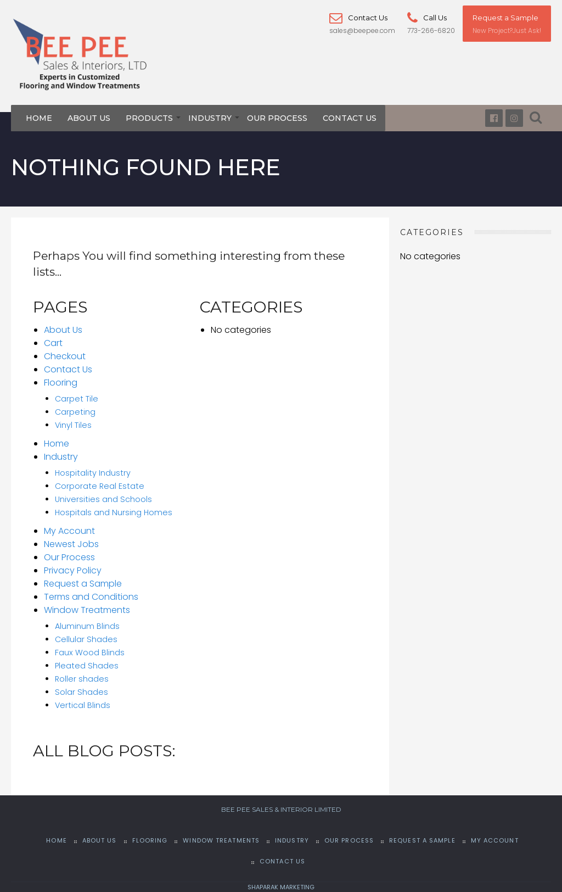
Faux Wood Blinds (90, 652)
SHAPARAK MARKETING (281, 887)
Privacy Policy (73, 570)
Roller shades (82, 678)
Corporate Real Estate (99, 486)
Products (149, 118)
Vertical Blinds (82, 705)
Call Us (427, 17)
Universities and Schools (103, 499)
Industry (210, 118)
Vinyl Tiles (73, 425)
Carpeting (75, 411)
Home (39, 118)
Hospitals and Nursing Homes (113, 512)
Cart (53, 343)
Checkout (65, 356)
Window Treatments (87, 610)
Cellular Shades (86, 639)
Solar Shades (81, 692)
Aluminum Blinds (87, 626)
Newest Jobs (71, 544)
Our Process (277, 118)
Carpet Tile (76, 398)
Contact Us (358, 17)
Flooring (60, 382)
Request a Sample (505, 17)
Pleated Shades (87, 665)
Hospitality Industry (93, 472)
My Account (69, 531)
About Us (89, 118)
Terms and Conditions (91, 596)
